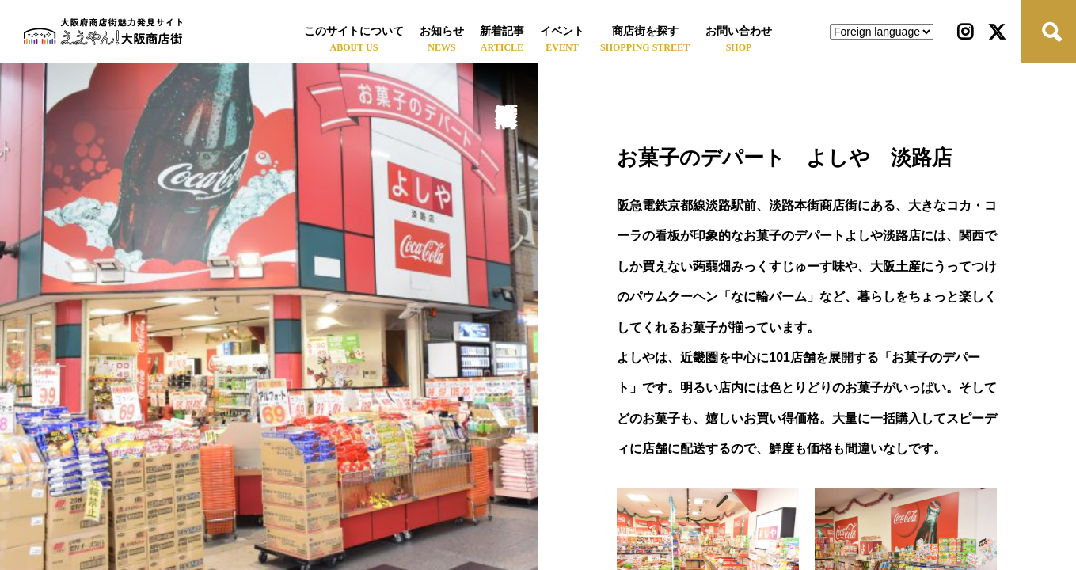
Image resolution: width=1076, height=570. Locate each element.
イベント (562, 31)
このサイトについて (354, 31)
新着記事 (502, 31)
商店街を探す (645, 31)
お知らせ (442, 31)
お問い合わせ (738, 31)
